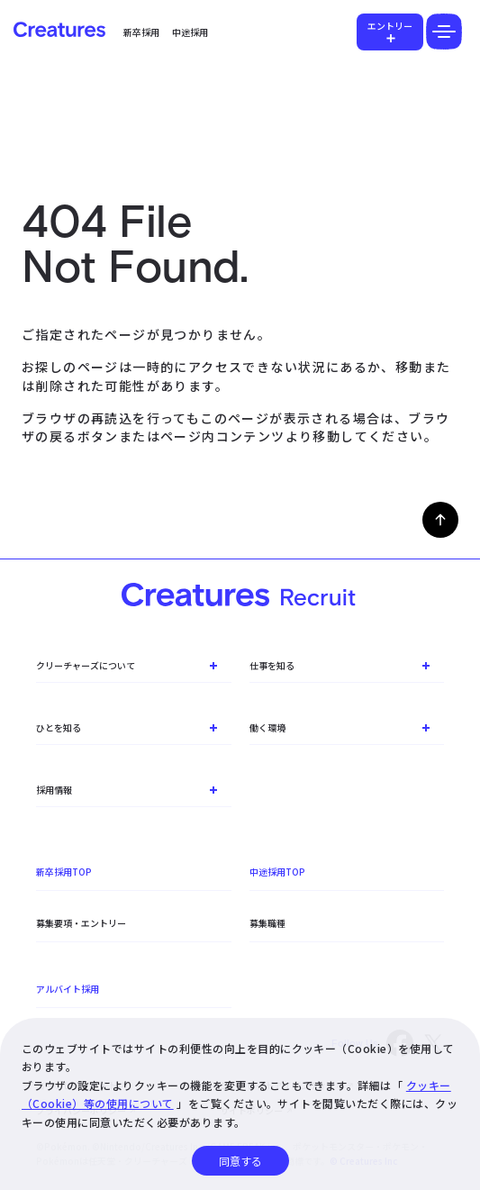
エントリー (389, 25)
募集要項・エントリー (81, 923)
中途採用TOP (277, 871)
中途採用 (190, 32)
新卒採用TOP (64, 871)
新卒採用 (141, 32)
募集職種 (267, 923)
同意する (240, 1160)
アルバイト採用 (67, 988)
